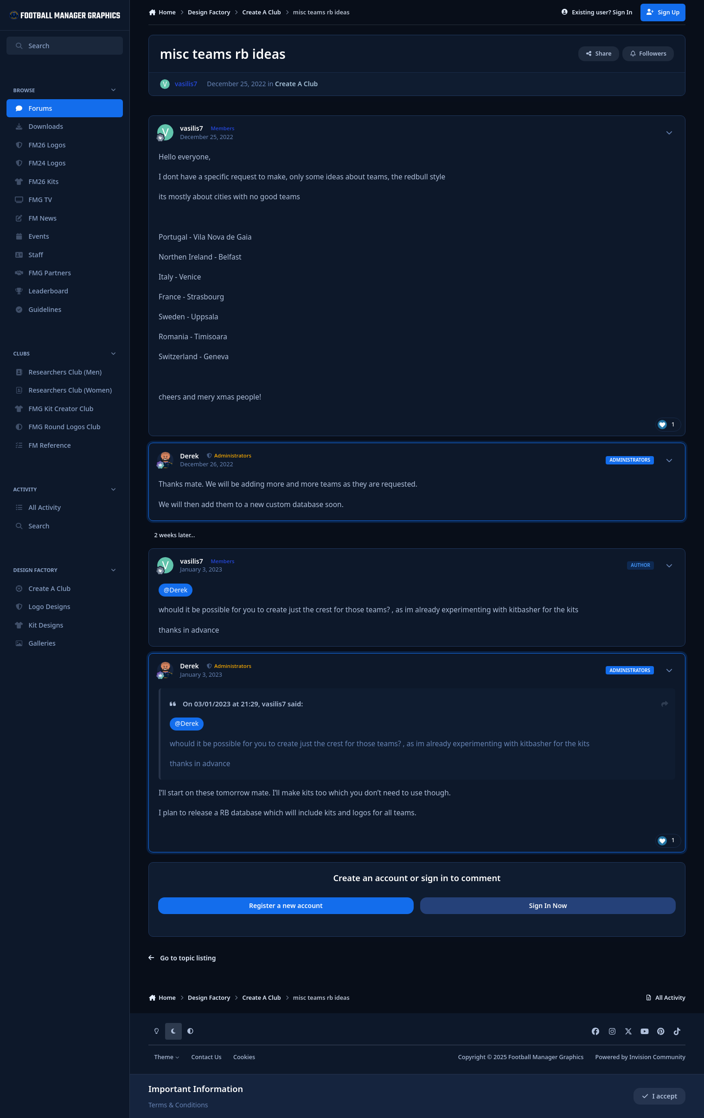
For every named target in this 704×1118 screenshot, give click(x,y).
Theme (167, 1057)
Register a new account (286, 905)
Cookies (244, 1057)
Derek (189, 456)
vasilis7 (191, 128)
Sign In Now (548, 905)
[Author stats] (669, 132)
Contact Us (206, 1057)
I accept (659, 1096)
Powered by (640, 1057)
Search (32, 46)
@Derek (175, 589)
